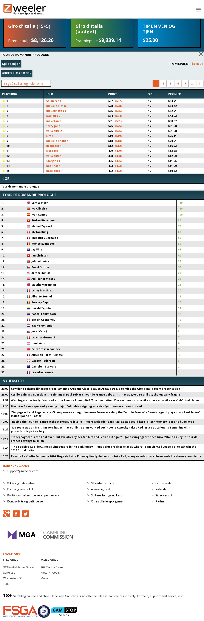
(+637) (117, 101)
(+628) (117, 106)
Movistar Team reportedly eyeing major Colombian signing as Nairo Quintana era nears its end (76, 406)
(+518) (117, 141)
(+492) (117, 171)
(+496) (117, 161)
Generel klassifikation (16, 73)
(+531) (117, 121)
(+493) (117, 166)
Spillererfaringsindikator (107, 495)
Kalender (161, 489)
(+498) (117, 156)
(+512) (117, 146)
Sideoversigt (163, 495)
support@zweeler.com (22, 471)
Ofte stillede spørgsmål (107, 501)
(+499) (117, 151)
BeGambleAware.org (17, 601)
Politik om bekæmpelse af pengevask (33, 495)
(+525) (117, 126)
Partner (160, 501)
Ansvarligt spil (100, 489)
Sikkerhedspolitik (102, 483)
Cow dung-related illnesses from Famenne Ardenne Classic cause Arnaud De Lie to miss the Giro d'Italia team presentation (95, 389)
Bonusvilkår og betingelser (25, 501)
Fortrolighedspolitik (20, 489)
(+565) (117, 111)
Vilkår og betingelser (21, 483)
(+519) (117, 136)
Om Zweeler (164, 483)
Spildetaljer (11, 64)
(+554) (117, 116)
